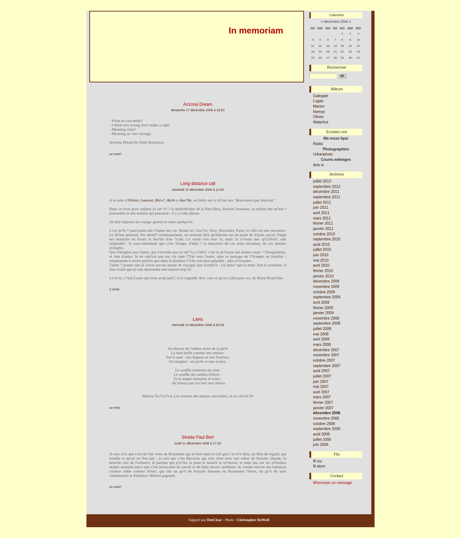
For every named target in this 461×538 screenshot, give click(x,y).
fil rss (317, 461)
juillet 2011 (322, 202)
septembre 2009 (326, 297)
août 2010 (321, 245)
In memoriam (256, 30)
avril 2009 (321, 302)
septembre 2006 (326, 429)
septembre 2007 (326, 366)
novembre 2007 (326, 355)
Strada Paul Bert (198, 437)
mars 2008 (322, 345)
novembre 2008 (326, 318)
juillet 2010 (322, 250)
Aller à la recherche (164, 84)
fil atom (319, 466)
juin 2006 (320, 445)
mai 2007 (320, 387)
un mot (114, 408)
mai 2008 (320, 334)
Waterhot (320, 122)
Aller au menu (131, 84)
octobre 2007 (324, 360)
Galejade (320, 96)
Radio (318, 144)
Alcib (171, 200)
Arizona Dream (197, 104)
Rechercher (336, 67)
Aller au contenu (101, 84)
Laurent (146, 200)
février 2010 (323, 271)
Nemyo (319, 112)
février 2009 (323, 308)
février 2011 (323, 223)
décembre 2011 (326, 192)
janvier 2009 (323, 313)
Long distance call (197, 183)
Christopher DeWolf (252, 520)
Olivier (133, 200)
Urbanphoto (323, 154)
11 (312, 46)
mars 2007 (322, 397)
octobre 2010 (324, 234)
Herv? (160, 200)
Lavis (198, 319)
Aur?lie (186, 200)
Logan (318, 101)
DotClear (214, 520)
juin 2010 (320, 255)
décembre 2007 (326, 350)
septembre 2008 (326, 323)
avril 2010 (321, 265)
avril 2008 (321, 339)
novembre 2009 (326, 287)
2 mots (114, 289)
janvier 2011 (323, 229)
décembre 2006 (326, 413)
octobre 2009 (324, 292)
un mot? (115, 154)
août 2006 (321, 434)
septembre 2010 (326, 239)
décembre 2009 (326, 281)
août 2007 (321, 371)
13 (328, 46)
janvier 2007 (323, 408)
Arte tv (318, 165)
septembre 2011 (326, 197)
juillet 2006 (322, 440)
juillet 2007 (322, 376)
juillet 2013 (322, 181)
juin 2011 (320, 207)
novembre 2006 (326, 418)
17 (358, 46)
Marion (319, 106)
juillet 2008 (322, 329)
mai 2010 (320, 260)
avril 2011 (321, 213)
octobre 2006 (324, 424)
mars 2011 (322, 218)
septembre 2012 (326, 187)
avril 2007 (321, 392)
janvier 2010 (323, 276)
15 (342, 46)
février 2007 (323, 402)
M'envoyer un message (332, 483)
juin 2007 (320, 382)
